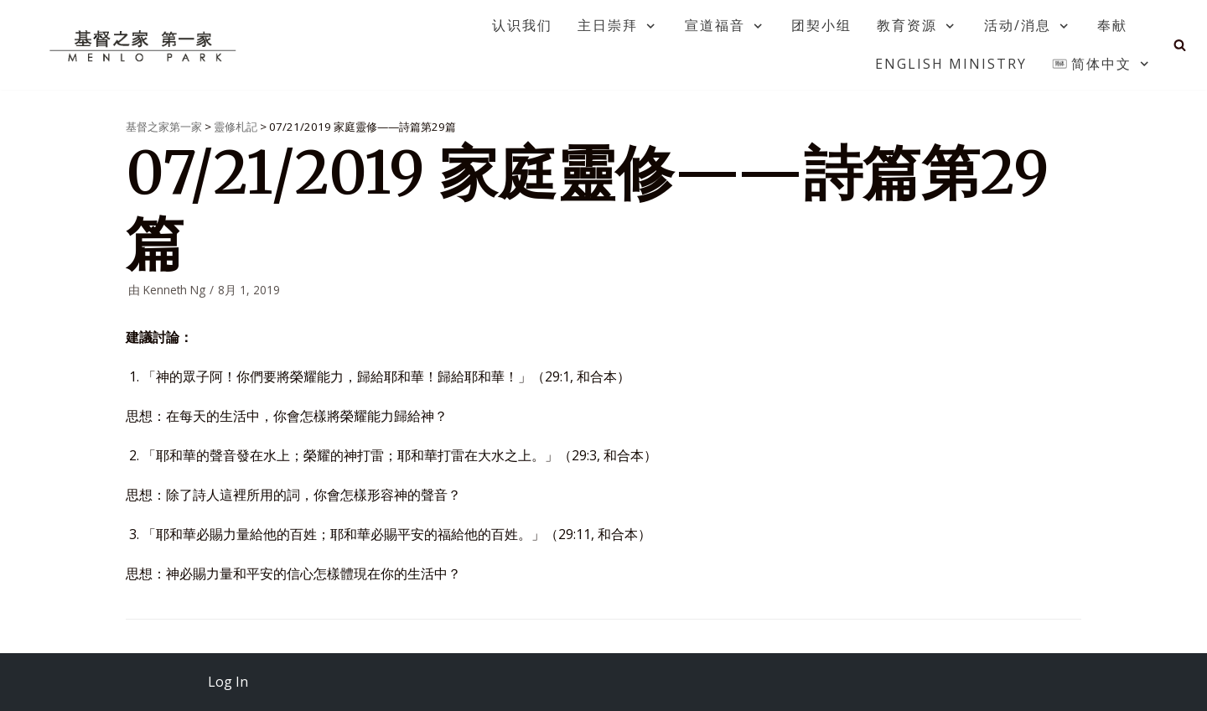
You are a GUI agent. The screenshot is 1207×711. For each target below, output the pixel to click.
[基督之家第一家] (145, 45)
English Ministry (951, 63)
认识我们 (522, 25)
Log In (228, 681)
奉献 (1112, 25)
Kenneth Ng (174, 290)
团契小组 (821, 25)
